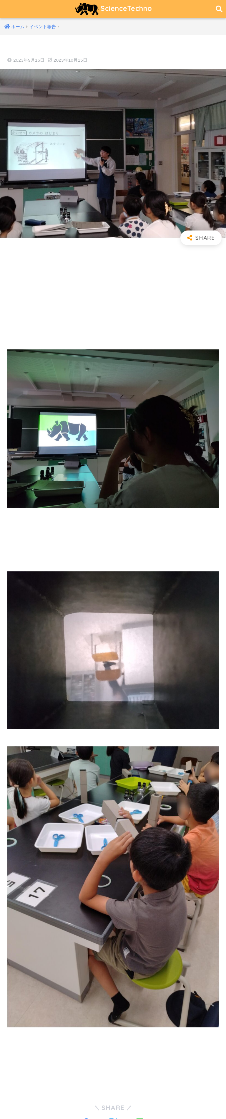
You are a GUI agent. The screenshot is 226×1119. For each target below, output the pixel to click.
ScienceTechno (113, 9)
